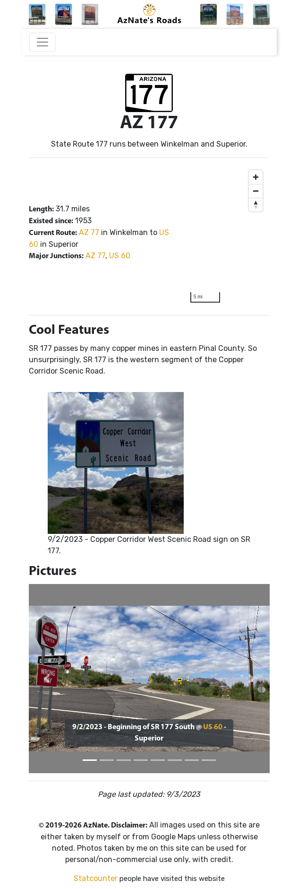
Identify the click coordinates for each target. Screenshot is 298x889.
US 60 (119, 255)
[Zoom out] (256, 191)
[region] (227, 236)
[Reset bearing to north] (256, 204)
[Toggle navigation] (42, 42)
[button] (47, 678)
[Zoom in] (256, 177)
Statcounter (96, 878)
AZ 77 (89, 232)
